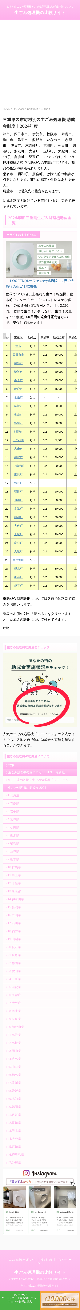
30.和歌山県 (16, 1027)
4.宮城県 (13, 819)
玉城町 (18, 534)
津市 (18, 346)
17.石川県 (14, 923)
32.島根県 (14, 1043)
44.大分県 (14, 1138)
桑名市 (18, 380)
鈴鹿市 (18, 388)
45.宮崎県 (14, 1146)
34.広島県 (14, 1059)
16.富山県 (14, 915)
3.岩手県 (13, 811)
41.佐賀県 (14, 1114)
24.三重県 (14, 979)
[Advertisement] (40, 65)
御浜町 (18, 577)
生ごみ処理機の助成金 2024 (27, 787)
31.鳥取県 (14, 1035)
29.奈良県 (14, 1019)
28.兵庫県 (14, 1011)
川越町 (18, 500)
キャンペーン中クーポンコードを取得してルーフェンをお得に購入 (20, 1298)
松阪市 (18, 371)
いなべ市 (18, 440)
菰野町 (18, 483)
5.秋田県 (13, 827)
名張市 (18, 397)
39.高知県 (14, 1098)
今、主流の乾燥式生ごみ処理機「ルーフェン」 (40, 780)
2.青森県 (13, 803)
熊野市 (18, 431)
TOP (11, 765)
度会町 (18, 542)
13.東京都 (14, 891)
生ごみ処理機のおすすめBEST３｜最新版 (36, 772)
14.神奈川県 (16, 899)
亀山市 (18, 414)
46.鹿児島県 (16, 1154)
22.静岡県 (14, 963)
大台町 (18, 525)
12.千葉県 (14, 883)
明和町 (18, 517)
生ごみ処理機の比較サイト (40, 12)
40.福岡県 (14, 1106)
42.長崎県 (14, 1122)
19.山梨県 (14, 939)
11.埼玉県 (14, 875)
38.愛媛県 (14, 1090)
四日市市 (18, 354)
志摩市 (18, 448)
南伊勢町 (18, 560)
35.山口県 (14, 1066)
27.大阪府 (14, 1003)
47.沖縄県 (14, 1162)
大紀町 (18, 551)
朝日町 (18, 491)
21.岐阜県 (14, 955)
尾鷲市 (18, 406)
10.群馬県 (14, 867)
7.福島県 (13, 843)
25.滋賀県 (14, 987)
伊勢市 (18, 363)
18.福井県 (14, 931)
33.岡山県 (14, 1051)
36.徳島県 (14, 1074)
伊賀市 (18, 457)
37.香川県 (14, 1082)
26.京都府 (14, 995)
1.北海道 (13, 795)
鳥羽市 (18, 423)
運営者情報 (46, 1259)
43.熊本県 (14, 1130)
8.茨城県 (13, 851)
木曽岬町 (18, 465)
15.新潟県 (14, 907)
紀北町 (18, 568)
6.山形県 (13, 835)
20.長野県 (14, 947)
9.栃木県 (13, 859)
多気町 (18, 508)
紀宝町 (18, 585)
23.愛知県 (14, 971)
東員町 (18, 474)
